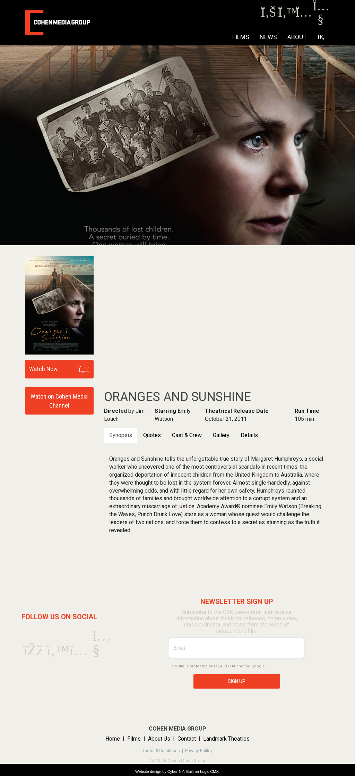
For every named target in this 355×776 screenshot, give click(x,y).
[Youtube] (320, 20)
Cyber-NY (175, 771)
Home (112, 738)
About (297, 37)
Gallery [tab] (221, 435)
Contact (187, 738)
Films (240, 37)
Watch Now (43, 369)
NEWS (268, 37)
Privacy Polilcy (199, 750)
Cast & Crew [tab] (187, 435)
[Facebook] (268, 14)
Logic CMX (209, 771)
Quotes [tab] (152, 435)
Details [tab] (249, 435)
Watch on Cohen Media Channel (59, 401)
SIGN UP (236, 681)
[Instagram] (303, 14)
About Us (159, 738)
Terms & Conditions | (163, 750)
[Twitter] (286, 14)
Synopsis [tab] (120, 435)
